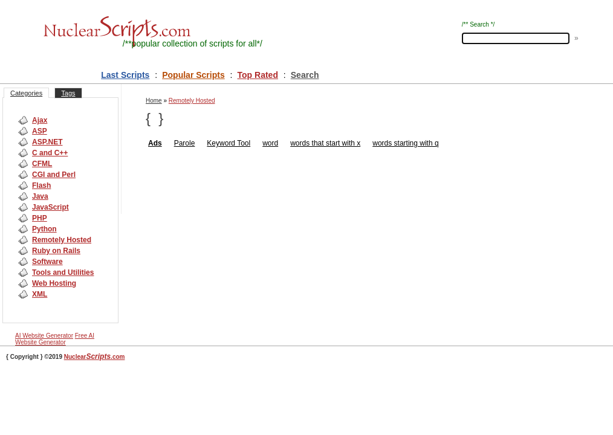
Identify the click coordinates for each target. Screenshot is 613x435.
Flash (41, 185)
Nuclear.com (94, 356)
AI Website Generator (44, 335)
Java (40, 196)
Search (305, 75)
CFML (42, 164)
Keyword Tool (228, 143)
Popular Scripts (193, 75)
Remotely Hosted (61, 240)
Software (47, 261)
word (270, 143)
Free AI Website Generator (54, 339)
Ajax (39, 120)
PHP (39, 218)
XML (39, 294)
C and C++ (50, 153)
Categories (26, 93)
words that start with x (325, 143)
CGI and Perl (54, 174)
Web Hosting (54, 283)
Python (44, 229)
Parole (184, 143)
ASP (39, 131)
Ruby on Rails (56, 250)
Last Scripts (125, 75)
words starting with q (405, 143)
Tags (68, 93)
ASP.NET (47, 142)
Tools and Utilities (63, 272)
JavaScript (50, 207)
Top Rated (258, 75)
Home (154, 100)
